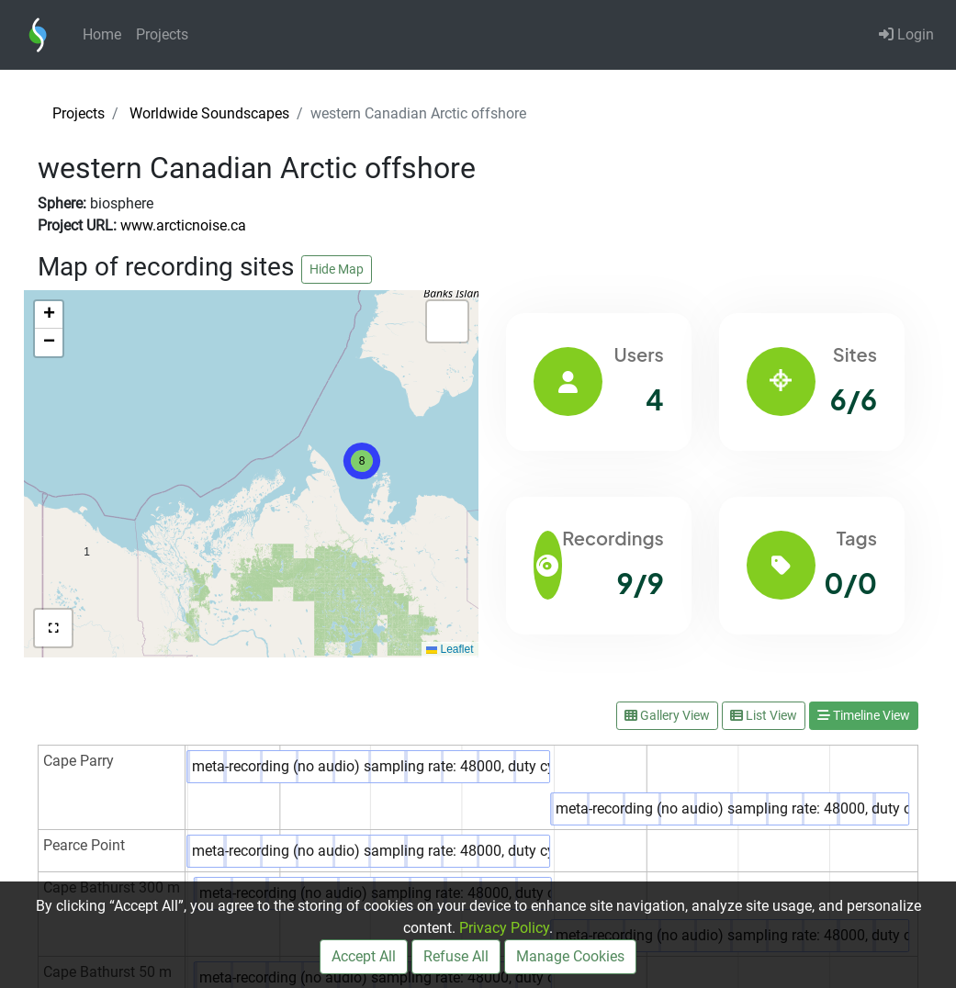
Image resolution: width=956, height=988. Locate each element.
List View (763, 715)
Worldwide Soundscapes (209, 113)
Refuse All (456, 956)
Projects (162, 34)
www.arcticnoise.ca (183, 225)
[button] (86, 513)
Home (102, 34)
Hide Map (336, 269)
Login (906, 34)
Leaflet (449, 649)
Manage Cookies (570, 956)
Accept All (364, 956)
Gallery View (667, 715)
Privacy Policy (504, 928)
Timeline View (863, 715)
